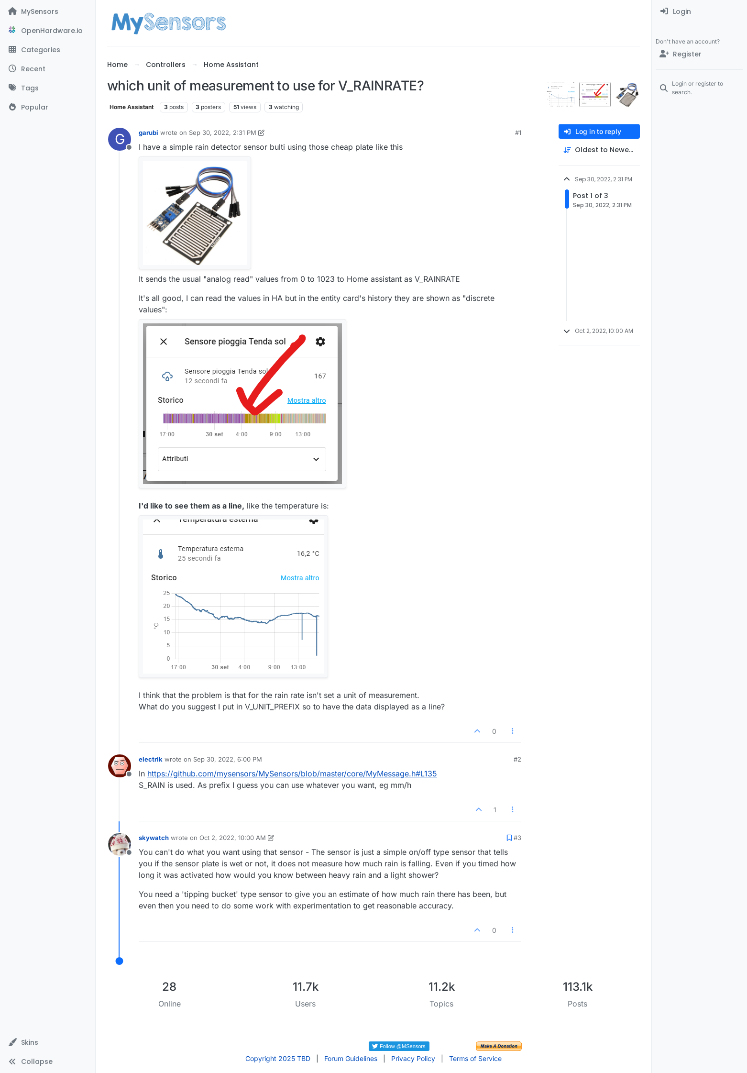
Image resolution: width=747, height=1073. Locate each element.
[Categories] (47, 49)
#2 (517, 759)
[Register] (699, 54)
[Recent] (47, 69)
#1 (518, 132)
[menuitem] (699, 11)
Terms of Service (475, 1058)
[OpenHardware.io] (47, 30)
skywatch (154, 837)
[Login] (699, 11)
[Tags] (47, 88)
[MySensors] (47, 11)
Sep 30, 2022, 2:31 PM (222, 132)
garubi (148, 132)
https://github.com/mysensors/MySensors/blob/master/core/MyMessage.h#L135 (292, 773)
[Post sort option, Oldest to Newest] (599, 150)
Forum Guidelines (350, 1058)
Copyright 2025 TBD (277, 1058)
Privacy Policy (413, 1058)
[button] (47, 1042)
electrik (151, 759)
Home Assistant (132, 107)
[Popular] (47, 107)
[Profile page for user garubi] (119, 139)
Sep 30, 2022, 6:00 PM (227, 759)
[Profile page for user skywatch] (119, 844)
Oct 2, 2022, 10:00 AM (232, 837)
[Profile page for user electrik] (119, 765)
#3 (517, 837)
